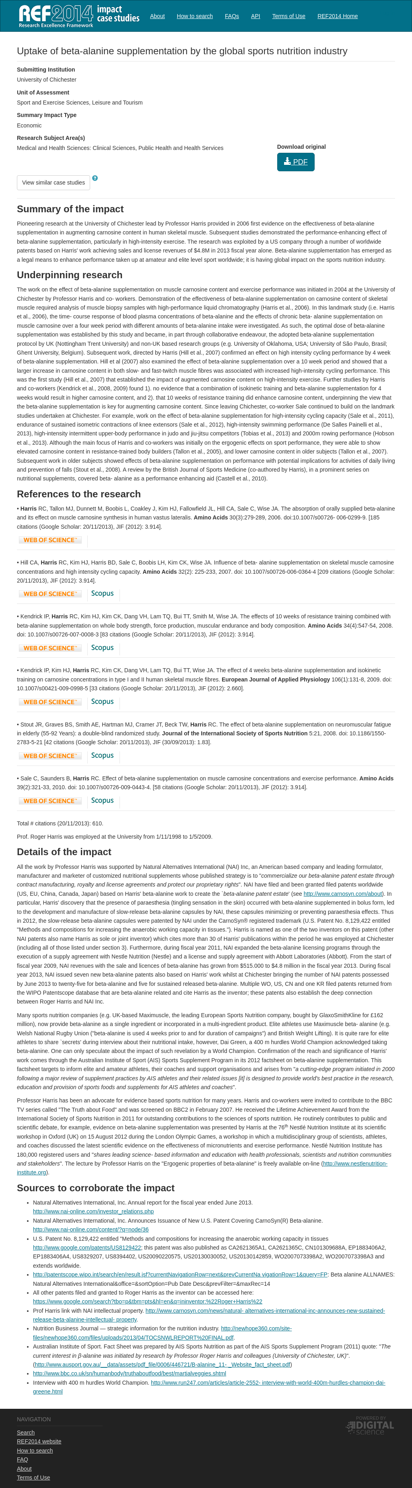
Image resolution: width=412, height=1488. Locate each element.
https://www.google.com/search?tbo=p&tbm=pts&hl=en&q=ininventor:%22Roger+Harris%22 (147, 1301)
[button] (95, 178)
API (255, 16)
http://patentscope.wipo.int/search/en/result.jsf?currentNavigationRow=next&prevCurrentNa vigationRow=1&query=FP (180, 1274)
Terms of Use (288, 16)
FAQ (22, 1459)
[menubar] (254, 16)
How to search (195, 16)
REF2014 (77, 16)
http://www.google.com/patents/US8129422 (87, 1247)
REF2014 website (39, 1441)
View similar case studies (53, 182)
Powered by (371, 1418)
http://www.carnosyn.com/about (343, 894)
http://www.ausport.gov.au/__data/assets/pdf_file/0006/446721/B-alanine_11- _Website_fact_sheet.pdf (162, 1364)
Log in (387, 13)
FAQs (232, 16)
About (157, 16)
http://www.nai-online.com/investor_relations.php (93, 1211)
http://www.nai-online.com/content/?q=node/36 (91, 1229)
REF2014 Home (337, 16)
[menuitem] (157, 16)
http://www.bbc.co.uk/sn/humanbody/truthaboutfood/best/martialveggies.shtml (129, 1373)
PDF (296, 162)
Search (26, 1432)
